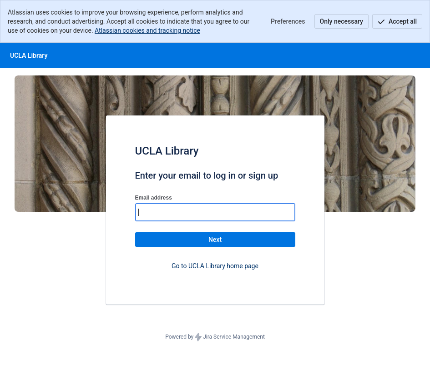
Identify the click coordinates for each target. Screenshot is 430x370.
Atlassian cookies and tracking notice (147, 30)
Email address (153, 198)
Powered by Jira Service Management (215, 337)
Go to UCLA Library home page (215, 266)
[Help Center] (28, 55)
